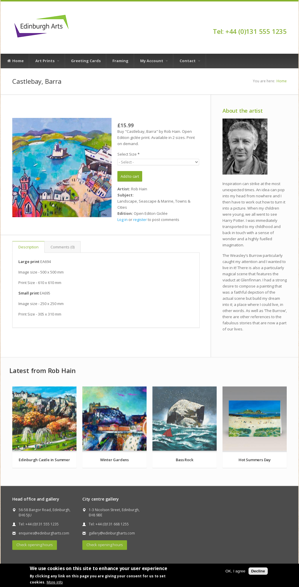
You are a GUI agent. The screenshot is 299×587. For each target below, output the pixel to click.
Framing (120, 60)
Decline (258, 571)
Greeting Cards (86, 60)
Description (28, 247)
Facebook (284, 21)
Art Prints (47, 60)
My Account (154, 60)
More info (54, 582)
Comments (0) (62, 247)
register (140, 219)
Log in (122, 219)
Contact (190, 60)
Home (15, 61)
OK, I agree (235, 571)
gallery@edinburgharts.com (112, 533)
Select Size (128, 154)
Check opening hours (34, 544)
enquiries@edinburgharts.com (44, 533)
